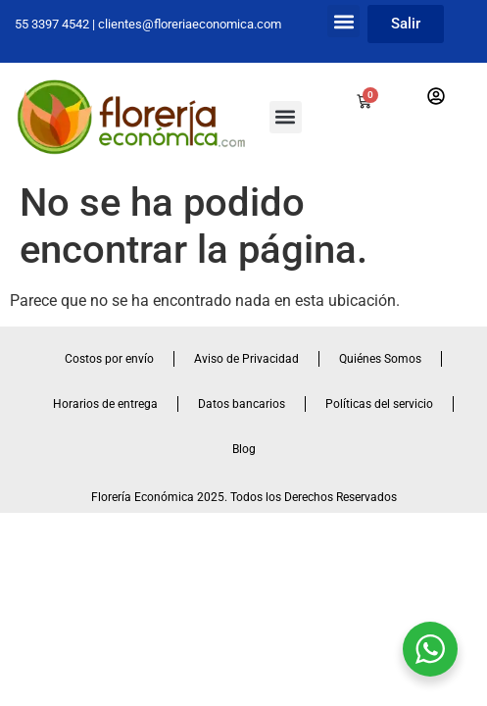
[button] (343, 21)
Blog (244, 449)
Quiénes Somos (380, 359)
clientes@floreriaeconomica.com (189, 24)
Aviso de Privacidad (246, 359)
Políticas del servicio (379, 404)
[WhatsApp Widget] (430, 649)
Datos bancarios (241, 404)
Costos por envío (109, 359)
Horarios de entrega (105, 404)
